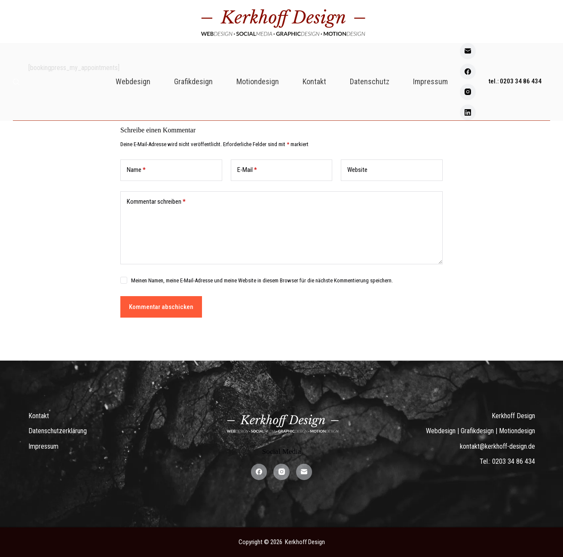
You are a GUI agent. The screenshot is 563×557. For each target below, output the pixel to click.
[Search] (16, 82)
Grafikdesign (193, 81)
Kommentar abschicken (161, 307)
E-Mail (247, 170)
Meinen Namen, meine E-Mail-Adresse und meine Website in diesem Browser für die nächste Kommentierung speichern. (262, 280)
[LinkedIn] (468, 112)
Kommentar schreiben (156, 201)
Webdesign (133, 81)
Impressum (430, 81)
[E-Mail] (468, 51)
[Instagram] (468, 92)
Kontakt (314, 81)
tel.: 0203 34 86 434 (515, 81)
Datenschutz (369, 81)
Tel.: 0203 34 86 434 (507, 461)
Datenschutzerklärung (57, 431)
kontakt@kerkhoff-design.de (497, 446)
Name (136, 170)
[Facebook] (468, 72)
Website (357, 170)
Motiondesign (257, 81)
